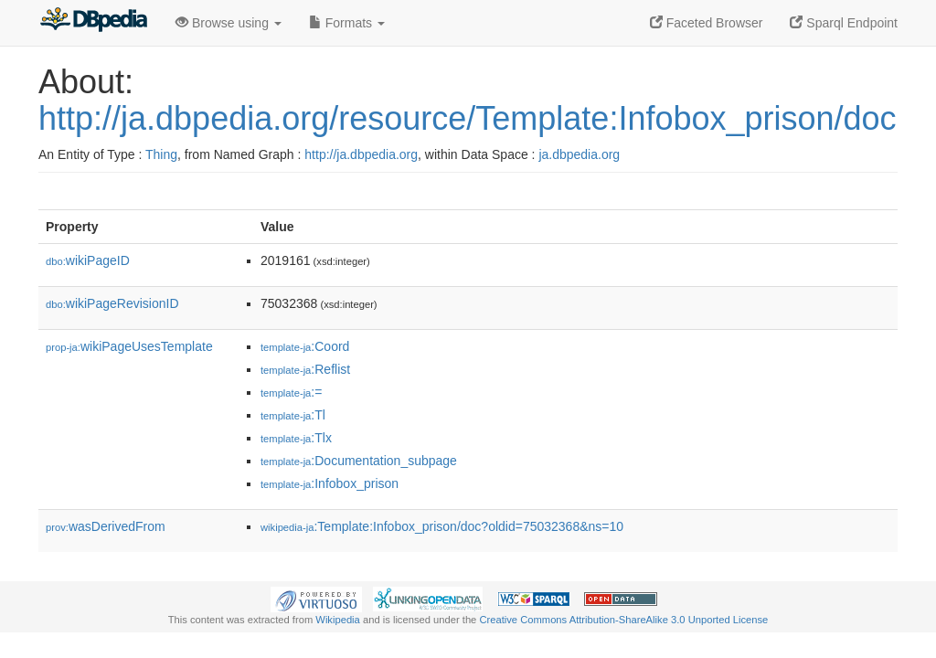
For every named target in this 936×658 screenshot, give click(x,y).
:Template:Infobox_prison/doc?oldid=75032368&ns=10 (442, 526)
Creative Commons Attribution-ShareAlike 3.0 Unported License (623, 619)
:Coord (305, 346)
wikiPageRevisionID (112, 303)
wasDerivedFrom (105, 526)
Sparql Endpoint (844, 23)
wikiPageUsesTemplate (129, 346)
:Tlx (296, 437)
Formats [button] (347, 23)
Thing (161, 154)
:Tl (293, 415)
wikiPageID (88, 260)
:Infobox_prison (330, 483)
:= (291, 392)
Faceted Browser (706, 23)
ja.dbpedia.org (579, 154)
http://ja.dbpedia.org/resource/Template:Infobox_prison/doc (467, 118)
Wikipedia (337, 619)
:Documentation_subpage (359, 460)
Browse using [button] (229, 23)
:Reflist (305, 369)
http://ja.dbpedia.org (361, 154)
